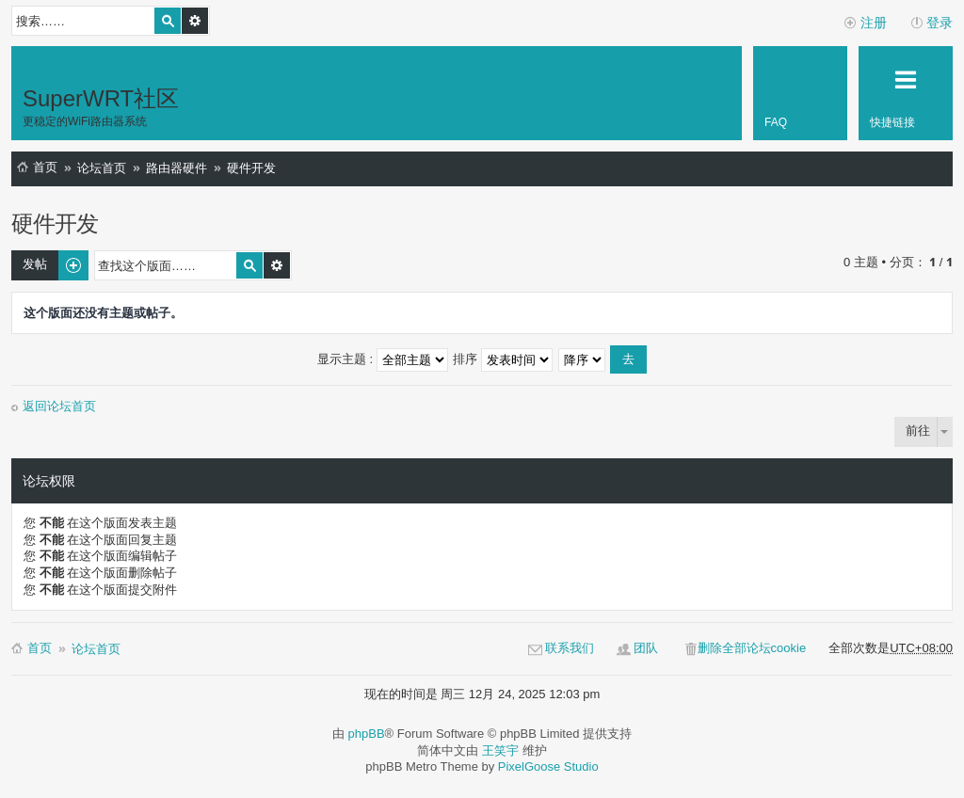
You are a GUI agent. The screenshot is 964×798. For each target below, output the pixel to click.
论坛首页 (101, 168)
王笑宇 (500, 750)
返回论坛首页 (59, 406)
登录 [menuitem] (939, 22)
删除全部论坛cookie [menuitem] (752, 648)
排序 (503, 359)
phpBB (366, 733)
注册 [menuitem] (873, 22)
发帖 (35, 264)
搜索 (167, 21)
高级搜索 (195, 21)
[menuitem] (800, 93)
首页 (45, 167)
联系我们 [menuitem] (569, 648)
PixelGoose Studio (548, 766)
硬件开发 (251, 168)
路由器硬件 (176, 168)
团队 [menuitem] (646, 648)
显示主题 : (382, 359)
